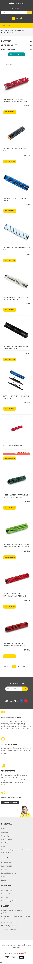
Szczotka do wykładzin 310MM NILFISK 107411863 (16, 199)
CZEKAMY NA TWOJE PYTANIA (11, 798)
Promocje (4, 877)
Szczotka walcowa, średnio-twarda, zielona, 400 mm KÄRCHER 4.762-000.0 (16, 546)
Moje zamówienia (6, 890)
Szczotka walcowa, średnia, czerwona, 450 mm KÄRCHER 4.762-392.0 (15, 595)
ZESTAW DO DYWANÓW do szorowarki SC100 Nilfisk (16, 397)
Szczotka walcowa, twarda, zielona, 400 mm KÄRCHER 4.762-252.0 (16, 496)
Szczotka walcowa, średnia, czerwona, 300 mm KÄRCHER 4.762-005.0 (15, 645)
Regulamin (4, 832)
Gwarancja (4, 870)
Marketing (4, 843)
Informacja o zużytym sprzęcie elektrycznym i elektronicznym (16, 851)
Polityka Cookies (6, 839)
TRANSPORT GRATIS (8, 771)
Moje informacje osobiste (9, 901)
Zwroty (3, 880)
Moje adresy (5, 897)
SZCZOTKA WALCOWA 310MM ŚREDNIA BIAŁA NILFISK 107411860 (15, 298)
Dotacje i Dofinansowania (9, 873)
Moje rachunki (5, 894)
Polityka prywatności (8, 836)
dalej (24, 667)
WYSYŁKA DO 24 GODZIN (9, 744)
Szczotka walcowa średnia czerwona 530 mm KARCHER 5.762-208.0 (15, 100)
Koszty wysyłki (6, 862)
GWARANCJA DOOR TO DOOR (11, 717)
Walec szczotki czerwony (12, 446)
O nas (3, 829)
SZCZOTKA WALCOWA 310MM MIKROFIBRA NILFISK (16, 249)
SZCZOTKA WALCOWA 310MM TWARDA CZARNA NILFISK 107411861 (15, 348)
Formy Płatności (6, 866)
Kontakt (3, 846)
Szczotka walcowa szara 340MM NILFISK (15, 150)
